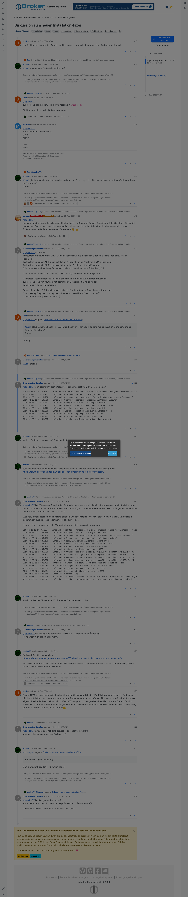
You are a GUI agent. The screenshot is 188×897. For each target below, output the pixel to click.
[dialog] (94, 448)
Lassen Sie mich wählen (80, 453)
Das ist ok (112, 453)
